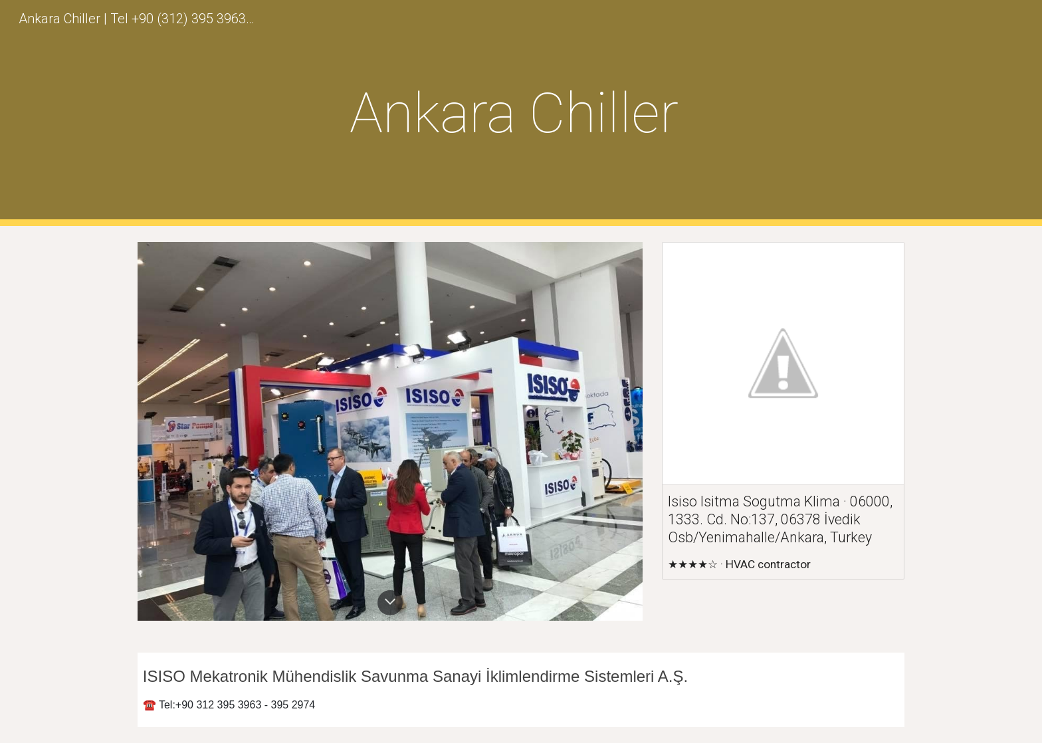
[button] (390, 602)
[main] (521, 113)
